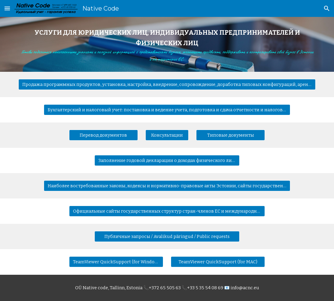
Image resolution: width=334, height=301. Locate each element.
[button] (7, 8)
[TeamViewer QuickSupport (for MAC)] (218, 262)
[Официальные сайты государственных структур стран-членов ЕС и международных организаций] (167, 211)
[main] (167, 44)
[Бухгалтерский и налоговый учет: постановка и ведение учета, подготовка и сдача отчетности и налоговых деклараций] (167, 110)
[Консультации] (167, 135)
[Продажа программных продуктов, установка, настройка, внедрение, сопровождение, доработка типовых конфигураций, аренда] (167, 85)
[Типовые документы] (230, 135)
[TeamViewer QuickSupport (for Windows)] (116, 262)
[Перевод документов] (103, 135)
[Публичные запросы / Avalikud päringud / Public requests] (167, 237)
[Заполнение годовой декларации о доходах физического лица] (167, 161)
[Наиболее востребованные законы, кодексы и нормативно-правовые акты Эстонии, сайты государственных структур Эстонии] (167, 186)
